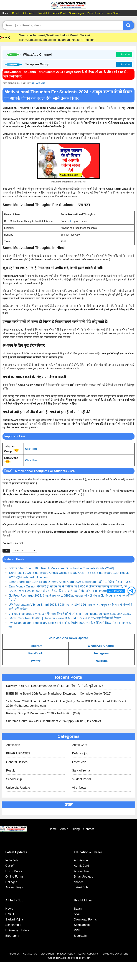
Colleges (11, 882)
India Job (11, 860)
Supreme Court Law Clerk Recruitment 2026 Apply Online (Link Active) (53, 721)
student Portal (81, 779)
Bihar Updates (95, 13)
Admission (28, 13)
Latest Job (44, 13)
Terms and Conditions (115, 954)
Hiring (76, 829)
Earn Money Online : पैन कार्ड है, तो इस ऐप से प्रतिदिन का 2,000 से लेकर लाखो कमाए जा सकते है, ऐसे (68, 586)
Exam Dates (13, 871)
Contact (88, 829)
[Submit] (128, 25)
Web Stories (113, 13)
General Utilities (25, 551)
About (64, 829)
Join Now (124, 54)
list (69, 221)
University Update (18, 787)
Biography (12, 935)
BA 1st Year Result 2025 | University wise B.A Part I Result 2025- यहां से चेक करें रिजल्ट (65, 618)
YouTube (101, 661)
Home (5, 13)
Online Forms (14, 876)
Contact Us (30, 954)
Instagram (101, 653)
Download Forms (85, 919)
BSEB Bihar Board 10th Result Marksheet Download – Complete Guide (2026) (61, 568)
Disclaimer (47, 954)
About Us (14, 954)
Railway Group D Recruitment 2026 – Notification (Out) (43, 713)
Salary (78, 908)
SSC (77, 914)
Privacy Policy (66, 954)
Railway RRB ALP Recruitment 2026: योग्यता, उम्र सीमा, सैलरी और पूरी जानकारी (54, 686)
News (9, 908)
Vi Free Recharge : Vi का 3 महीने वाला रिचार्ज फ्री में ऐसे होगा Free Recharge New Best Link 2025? (70, 613)
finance (79, 882)
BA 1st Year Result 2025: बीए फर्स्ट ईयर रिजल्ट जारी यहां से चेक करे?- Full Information (61, 591)
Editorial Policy (88, 954)
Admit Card (59, 13)
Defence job (80, 753)
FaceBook (35, 653)
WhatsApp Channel (101, 646)
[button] (132, 591)
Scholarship (14, 779)
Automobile (81, 871)
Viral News (79, 787)
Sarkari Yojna (76, 13)
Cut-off (9, 865)
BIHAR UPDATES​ (18, 753)
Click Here (31, 448)
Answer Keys (14, 887)
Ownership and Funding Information (68, 958)
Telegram (35, 646)
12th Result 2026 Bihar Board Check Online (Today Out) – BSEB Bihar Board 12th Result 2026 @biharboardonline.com (66, 704)
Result (15, 13)
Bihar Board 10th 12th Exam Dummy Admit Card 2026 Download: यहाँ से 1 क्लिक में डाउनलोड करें (70, 582)
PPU (77, 930)
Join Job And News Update (68, 638)
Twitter (35, 661)
